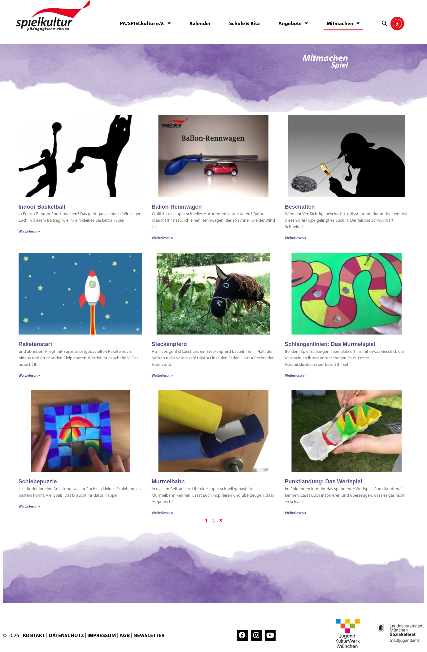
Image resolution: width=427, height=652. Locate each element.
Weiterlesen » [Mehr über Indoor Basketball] (29, 232)
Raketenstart (35, 345)
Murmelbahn (168, 482)
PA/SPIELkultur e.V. (145, 23)
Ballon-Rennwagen (177, 208)
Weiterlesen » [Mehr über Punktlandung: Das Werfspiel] (295, 513)
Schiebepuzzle (38, 482)
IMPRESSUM (101, 635)
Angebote (293, 23)
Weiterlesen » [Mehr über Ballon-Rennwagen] (162, 239)
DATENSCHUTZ (67, 635)
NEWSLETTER (148, 635)
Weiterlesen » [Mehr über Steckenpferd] (162, 376)
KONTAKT (34, 635)
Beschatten (300, 208)
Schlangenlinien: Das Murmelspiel (330, 345)
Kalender (200, 23)
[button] (384, 23)
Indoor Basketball (42, 208)
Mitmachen (343, 23)
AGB (125, 635)
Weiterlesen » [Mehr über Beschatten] (295, 239)
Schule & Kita (244, 23)
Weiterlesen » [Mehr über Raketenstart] (29, 376)
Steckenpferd (169, 345)
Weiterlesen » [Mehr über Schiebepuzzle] (29, 507)
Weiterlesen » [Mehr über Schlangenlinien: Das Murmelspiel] (295, 376)
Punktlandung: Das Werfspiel (323, 482)
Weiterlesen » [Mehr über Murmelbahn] (162, 513)
